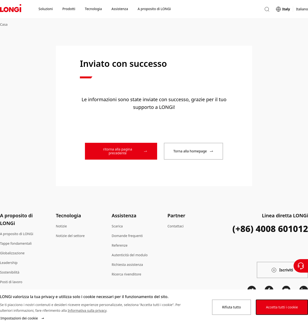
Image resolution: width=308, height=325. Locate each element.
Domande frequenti (127, 235)
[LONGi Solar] (10, 9)
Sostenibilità (9, 272)
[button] (267, 9)
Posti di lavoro (11, 282)
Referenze (120, 245)
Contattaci (175, 226)
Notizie (61, 226)
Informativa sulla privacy (87, 310)
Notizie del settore (70, 235)
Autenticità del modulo (130, 255)
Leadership (9, 262)
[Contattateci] (301, 266)
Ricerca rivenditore (126, 274)
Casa (3, 24)
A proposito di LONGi (16, 233)
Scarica (117, 226)
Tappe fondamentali (16, 243)
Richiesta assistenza (127, 264)
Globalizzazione (12, 253)
